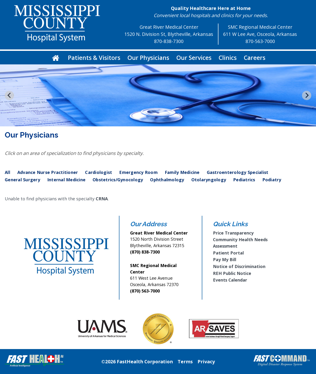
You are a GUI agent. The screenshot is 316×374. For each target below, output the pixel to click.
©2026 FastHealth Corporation (137, 361)
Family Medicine (182, 172)
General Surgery (22, 179)
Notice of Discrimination (239, 266)
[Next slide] (306, 95)
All (7, 172)
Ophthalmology (167, 179)
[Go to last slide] (9, 95)
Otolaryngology (208, 179)
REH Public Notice (232, 273)
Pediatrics (244, 179)
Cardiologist (98, 172)
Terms (185, 361)
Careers (254, 57)
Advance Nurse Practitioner (47, 172)
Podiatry (271, 179)
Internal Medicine (66, 179)
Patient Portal (228, 253)
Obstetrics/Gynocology (118, 179)
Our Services (194, 57)
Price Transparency (233, 233)
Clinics (228, 57)
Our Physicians (148, 57)
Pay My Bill (224, 259)
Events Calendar (230, 280)
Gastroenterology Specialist (238, 172)
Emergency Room (138, 172)
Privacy (206, 361)
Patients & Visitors (94, 57)
